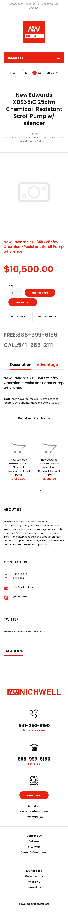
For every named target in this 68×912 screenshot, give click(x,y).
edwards (23, 399)
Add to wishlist (17, 316)
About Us (34, 806)
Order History (34, 876)
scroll (18, 402)
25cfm (43, 399)
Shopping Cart (50, 3)
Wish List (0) (32, 3)
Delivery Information (34, 811)
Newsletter (34, 887)
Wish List (34, 881)
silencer (35, 402)
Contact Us (34, 836)
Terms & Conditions (34, 852)
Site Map (34, 846)
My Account (16, 3)
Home (34, 133)
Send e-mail (34, 795)
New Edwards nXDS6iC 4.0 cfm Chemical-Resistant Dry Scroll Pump (19, 467)
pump (25, 402)
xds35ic (34, 399)
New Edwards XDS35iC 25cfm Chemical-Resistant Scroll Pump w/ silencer (35, 139)
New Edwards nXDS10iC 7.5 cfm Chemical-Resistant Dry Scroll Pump (49, 467)
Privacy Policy (34, 817)
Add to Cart (40, 293)
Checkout (34, 7)
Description (20, 364)
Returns (34, 841)
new (14, 399)
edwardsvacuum (51, 402)
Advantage (47, 364)
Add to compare (47, 316)
